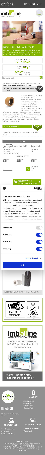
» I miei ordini (28, 403)
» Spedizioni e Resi (7, 433)
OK (22, 265)
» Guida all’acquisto (8, 429)
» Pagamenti (27, 431)
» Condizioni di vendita (31, 429)
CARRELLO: (33, 4)
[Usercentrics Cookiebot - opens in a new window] (32, 188)
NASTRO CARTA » (26, 83)
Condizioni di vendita (7, 5)
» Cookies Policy (28, 408)
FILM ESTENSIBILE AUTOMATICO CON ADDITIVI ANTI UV (21, 292)
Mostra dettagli (32, 258)
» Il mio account (28, 401)
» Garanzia (5, 431)
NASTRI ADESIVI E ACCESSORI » (11, 83)
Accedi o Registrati (7, 3)
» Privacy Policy (28, 406)
